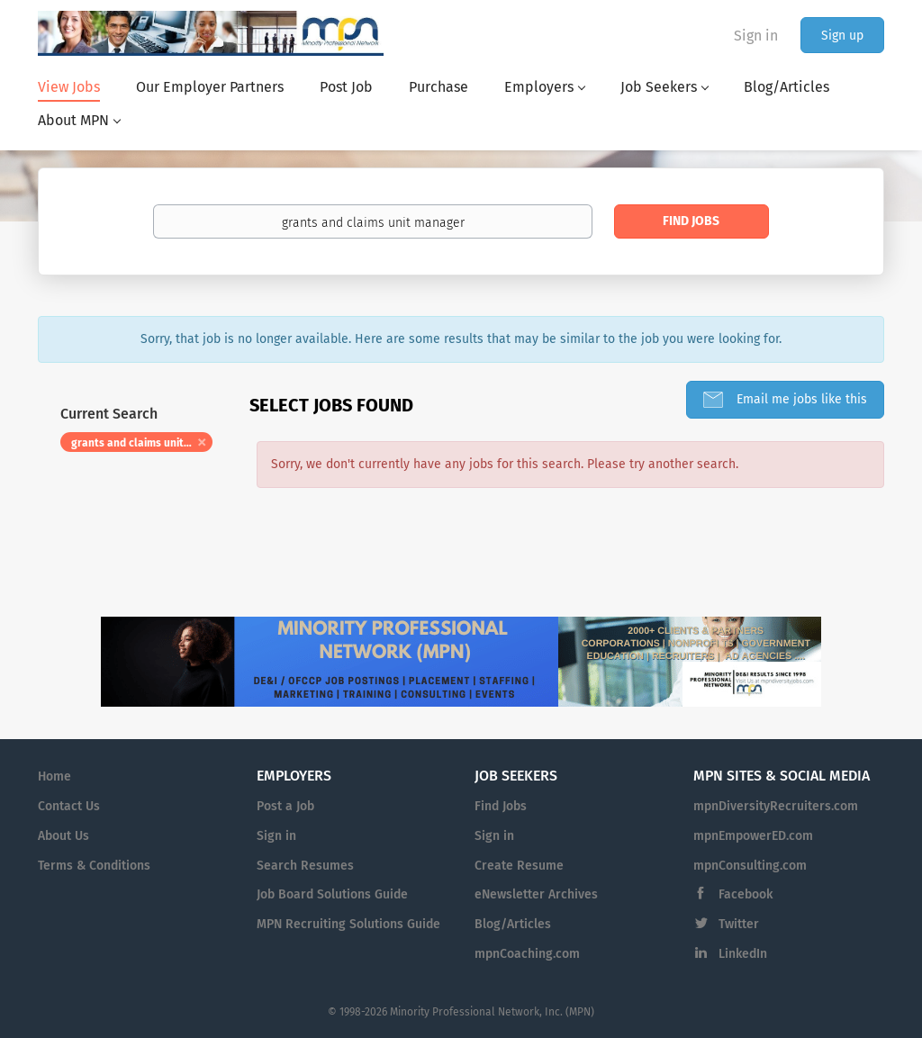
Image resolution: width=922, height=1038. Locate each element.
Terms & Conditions (94, 865)
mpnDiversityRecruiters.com (775, 806)
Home (54, 776)
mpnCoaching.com (527, 953)
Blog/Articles (513, 924)
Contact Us (69, 806)
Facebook (746, 894)
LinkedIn (743, 953)
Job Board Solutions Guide (332, 894)
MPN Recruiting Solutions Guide (348, 924)
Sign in (756, 35)
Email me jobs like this (800, 399)
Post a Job (285, 806)
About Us (63, 836)
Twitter (739, 924)
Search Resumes (305, 865)
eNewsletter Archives (536, 894)
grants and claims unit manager (141, 443)
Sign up (842, 35)
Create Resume (519, 865)
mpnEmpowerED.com (753, 836)
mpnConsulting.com (750, 865)
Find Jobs (691, 221)
